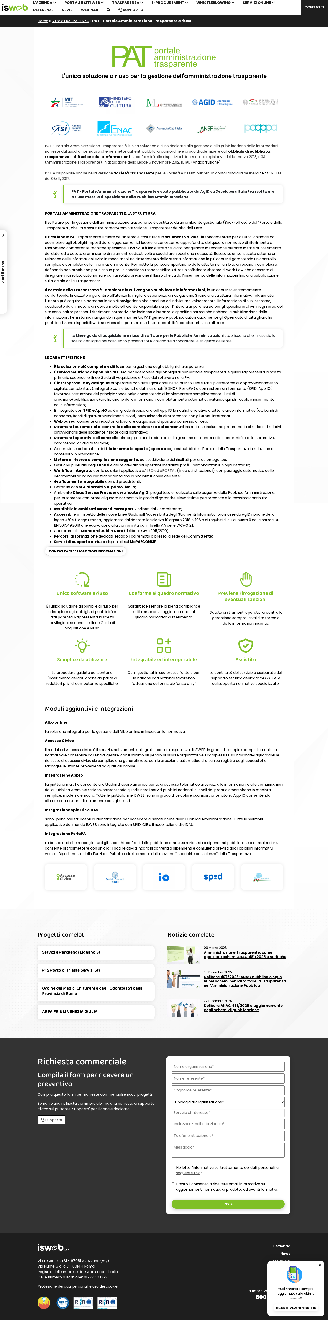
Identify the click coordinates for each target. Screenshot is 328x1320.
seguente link (188, 1173)
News (67, 10)
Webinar (89, 10)
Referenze (43, 10)
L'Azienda (281, 1246)
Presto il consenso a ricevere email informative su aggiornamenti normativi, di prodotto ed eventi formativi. (227, 1186)
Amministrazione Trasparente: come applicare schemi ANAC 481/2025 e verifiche (245, 954)
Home (43, 20)
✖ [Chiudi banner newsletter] (319, 1259)
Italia (231, 191)
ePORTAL (168, 470)
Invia (228, 1204)
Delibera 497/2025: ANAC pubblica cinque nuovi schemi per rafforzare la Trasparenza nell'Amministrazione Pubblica (245, 981)
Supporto (130, 10)
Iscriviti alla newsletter (296, 1308)
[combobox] (228, 1113)
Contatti (314, 7)
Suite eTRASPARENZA (70, 20)
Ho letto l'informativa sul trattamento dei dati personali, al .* (227, 1170)
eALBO (148, 470)
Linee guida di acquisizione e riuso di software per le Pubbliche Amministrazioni (150, 335)
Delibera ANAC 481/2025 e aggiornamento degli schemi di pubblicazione (243, 1008)
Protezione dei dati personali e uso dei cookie (78, 1286)
